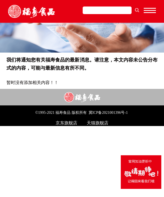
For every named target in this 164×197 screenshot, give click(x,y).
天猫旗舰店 (97, 123)
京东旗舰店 (66, 123)
